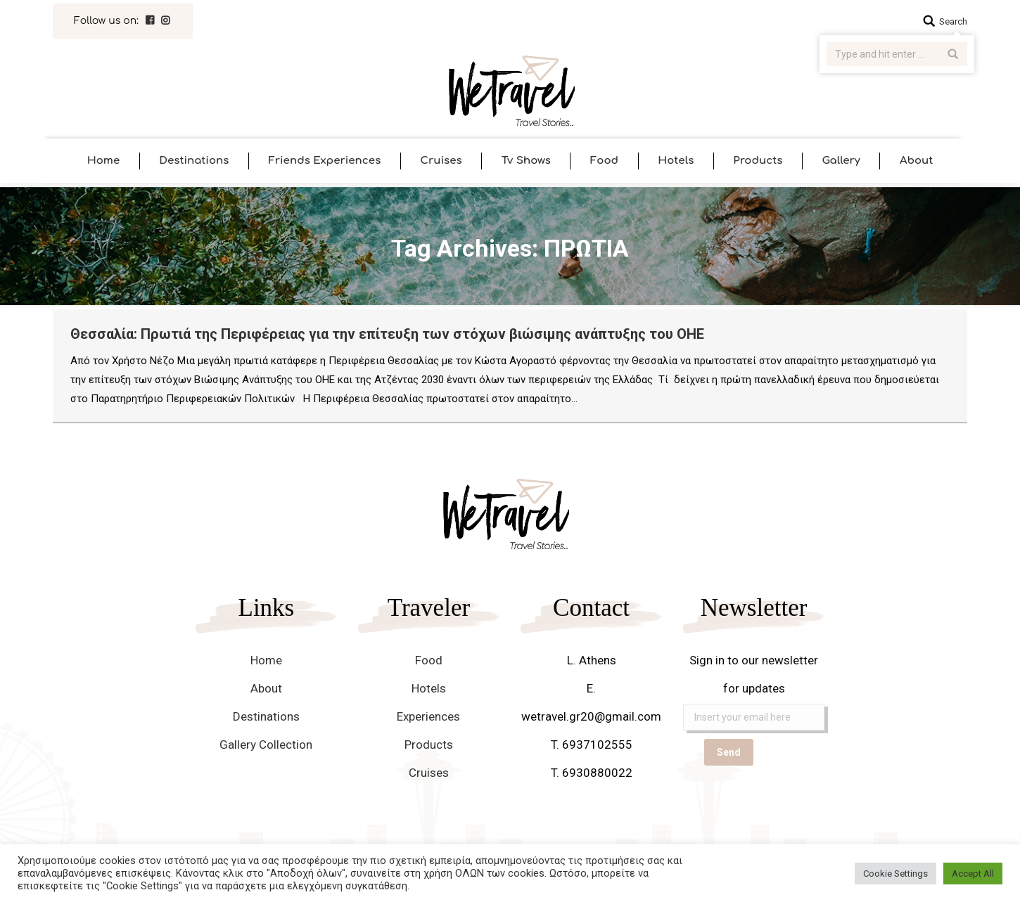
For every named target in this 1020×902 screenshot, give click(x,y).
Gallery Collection (265, 744)
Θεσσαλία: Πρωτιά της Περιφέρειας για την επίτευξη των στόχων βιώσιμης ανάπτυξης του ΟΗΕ (387, 334)
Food (428, 660)
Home (266, 660)
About (266, 688)
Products (428, 744)
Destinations (266, 716)
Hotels (429, 688)
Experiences (428, 716)
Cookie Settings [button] (895, 873)
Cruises (429, 773)
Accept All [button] (973, 873)
